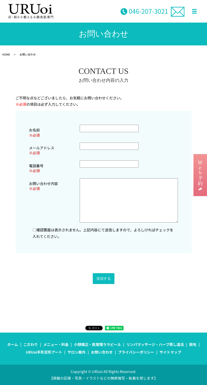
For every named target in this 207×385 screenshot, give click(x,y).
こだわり (30, 344)
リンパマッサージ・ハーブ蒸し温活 (155, 344)
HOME (6, 54)
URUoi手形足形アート (44, 352)
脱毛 (192, 344)
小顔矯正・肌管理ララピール (97, 344)
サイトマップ (170, 352)
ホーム (12, 344)
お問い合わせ (102, 352)
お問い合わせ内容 (43, 183)
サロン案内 (76, 352)
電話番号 (36, 165)
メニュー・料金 (56, 344)
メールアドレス (41, 147)
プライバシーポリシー (136, 352)
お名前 (34, 129)
